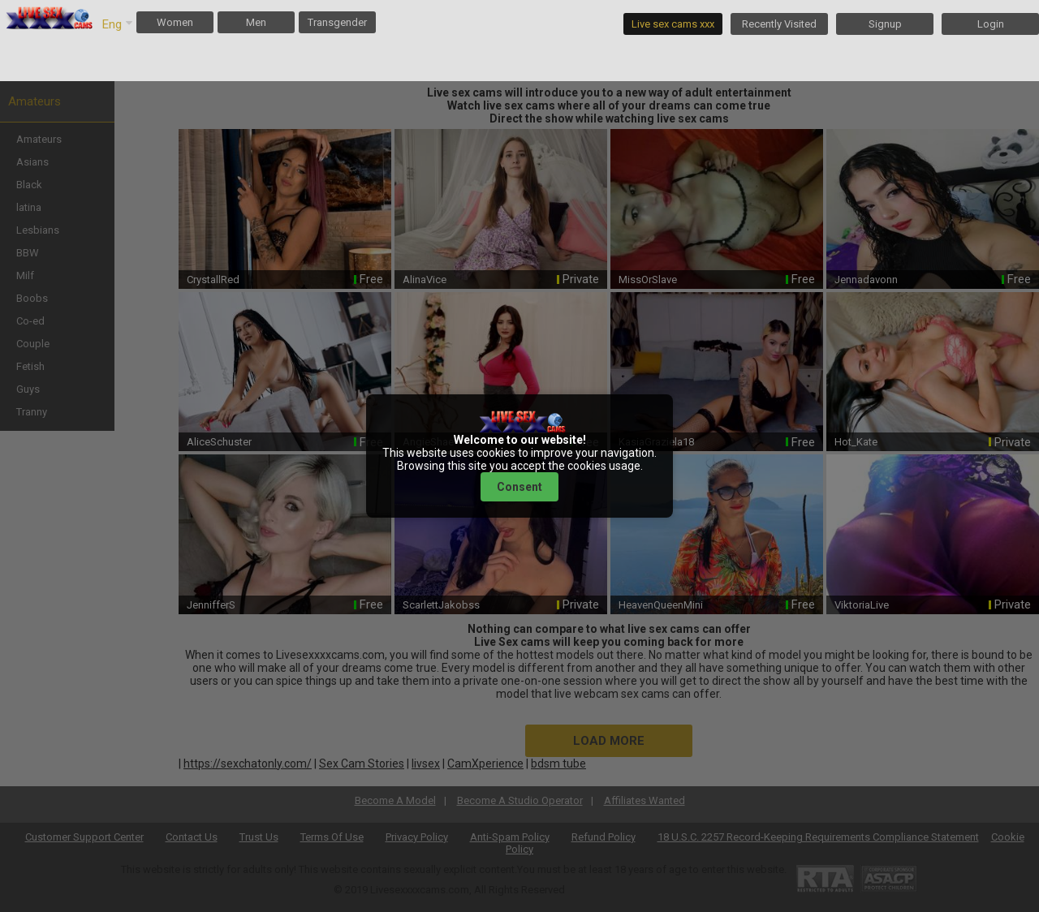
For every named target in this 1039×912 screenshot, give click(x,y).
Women (175, 22)
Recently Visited (779, 24)
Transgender (337, 22)
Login (990, 24)
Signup (885, 24)
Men (256, 22)
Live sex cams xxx (673, 24)
